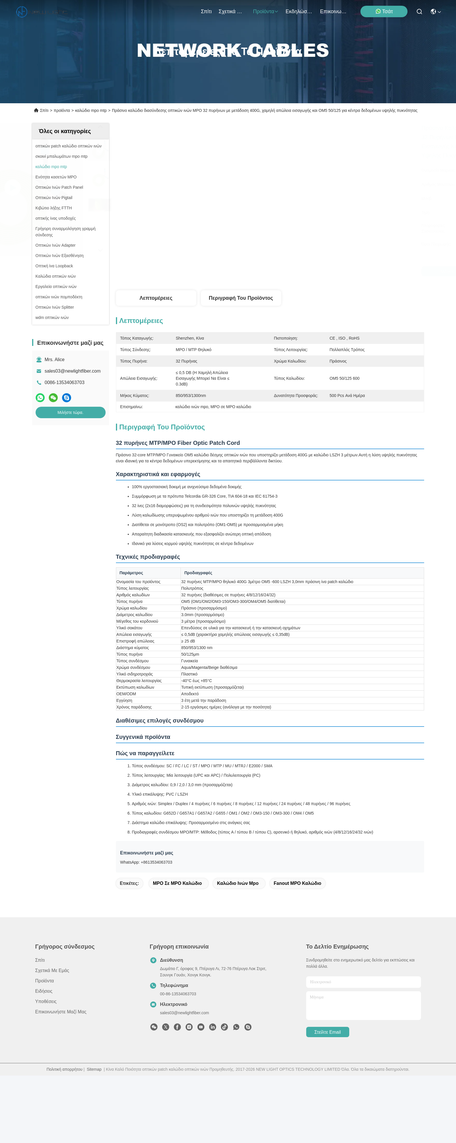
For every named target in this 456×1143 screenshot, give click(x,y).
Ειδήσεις (44, 1058)
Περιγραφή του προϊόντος (241, 298)
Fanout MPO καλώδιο (297, 950)
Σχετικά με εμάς (232, 11)
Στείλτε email (327, 1099)
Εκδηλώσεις (299, 11)
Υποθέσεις (46, 1068)
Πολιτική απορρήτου (64, 1136)
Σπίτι (206, 11)
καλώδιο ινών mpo (238, 950)
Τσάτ (384, 11)
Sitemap (94, 1136)
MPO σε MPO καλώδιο (177, 950)
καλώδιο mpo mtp (91, 110)
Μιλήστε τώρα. (70, 412)
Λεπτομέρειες (155, 298)
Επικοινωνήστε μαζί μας (334, 11)
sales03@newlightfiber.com (73, 371)
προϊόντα (266, 11)
